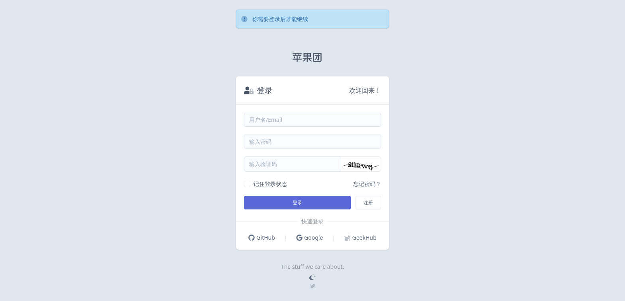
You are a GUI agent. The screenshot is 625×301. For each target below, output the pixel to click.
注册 (368, 202)
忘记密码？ (367, 184)
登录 (297, 202)
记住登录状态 (270, 184)
